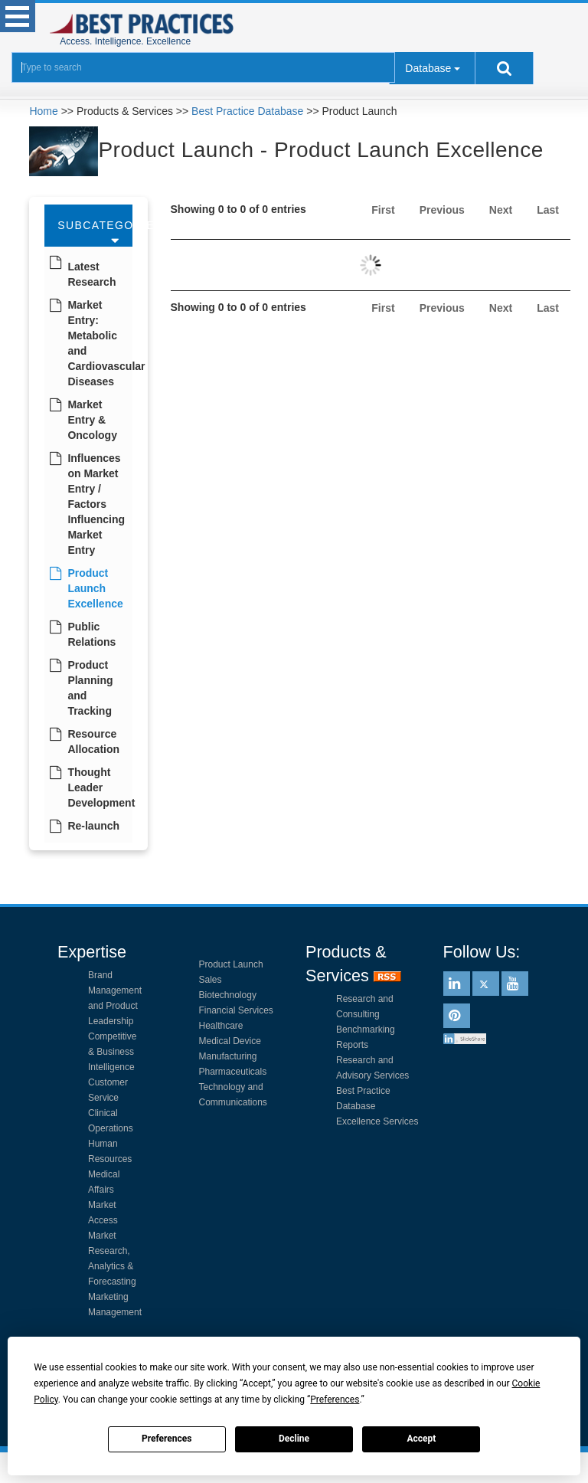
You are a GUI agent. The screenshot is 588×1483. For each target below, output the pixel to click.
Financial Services (236, 1010)
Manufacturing (228, 1056)
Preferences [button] (334, 1399)
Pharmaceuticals (233, 1071)
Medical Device (230, 1041)
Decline (294, 1438)
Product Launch (231, 964)
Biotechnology (227, 995)
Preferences (167, 1438)
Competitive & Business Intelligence (112, 1051)
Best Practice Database (247, 111)
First (382, 210)
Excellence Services (377, 1121)
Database (428, 68)
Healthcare (221, 1025)
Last (548, 210)
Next (500, 210)
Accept (421, 1438)
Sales (210, 979)
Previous (442, 210)
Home (43, 111)
